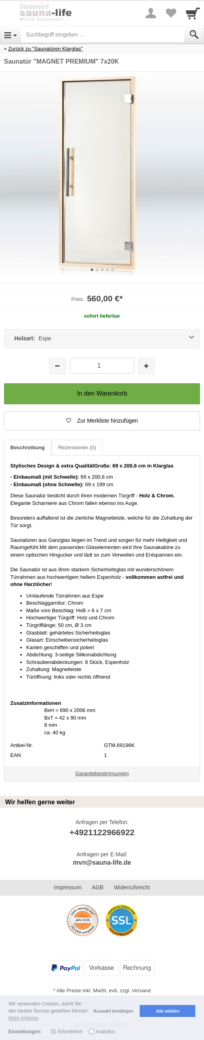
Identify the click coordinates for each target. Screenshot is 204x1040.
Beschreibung (27, 447)
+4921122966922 (102, 832)
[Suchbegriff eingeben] (102, 34)
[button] (102, 421)
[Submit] (194, 34)
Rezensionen (77, 447)
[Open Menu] (10, 34)
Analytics (105, 1031)
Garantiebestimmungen (102, 773)
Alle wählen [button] (167, 1011)
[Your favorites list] (171, 13)
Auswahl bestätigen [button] (113, 1011)
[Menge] (102, 365)
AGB (98, 887)
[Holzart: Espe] (102, 338)
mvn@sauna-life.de (102, 862)
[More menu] (151, 13)
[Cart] (193, 13)
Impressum (67, 887)
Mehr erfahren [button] (23, 1018)
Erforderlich (70, 1031)
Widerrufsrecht (132, 887)
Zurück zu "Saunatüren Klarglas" (45, 49)
